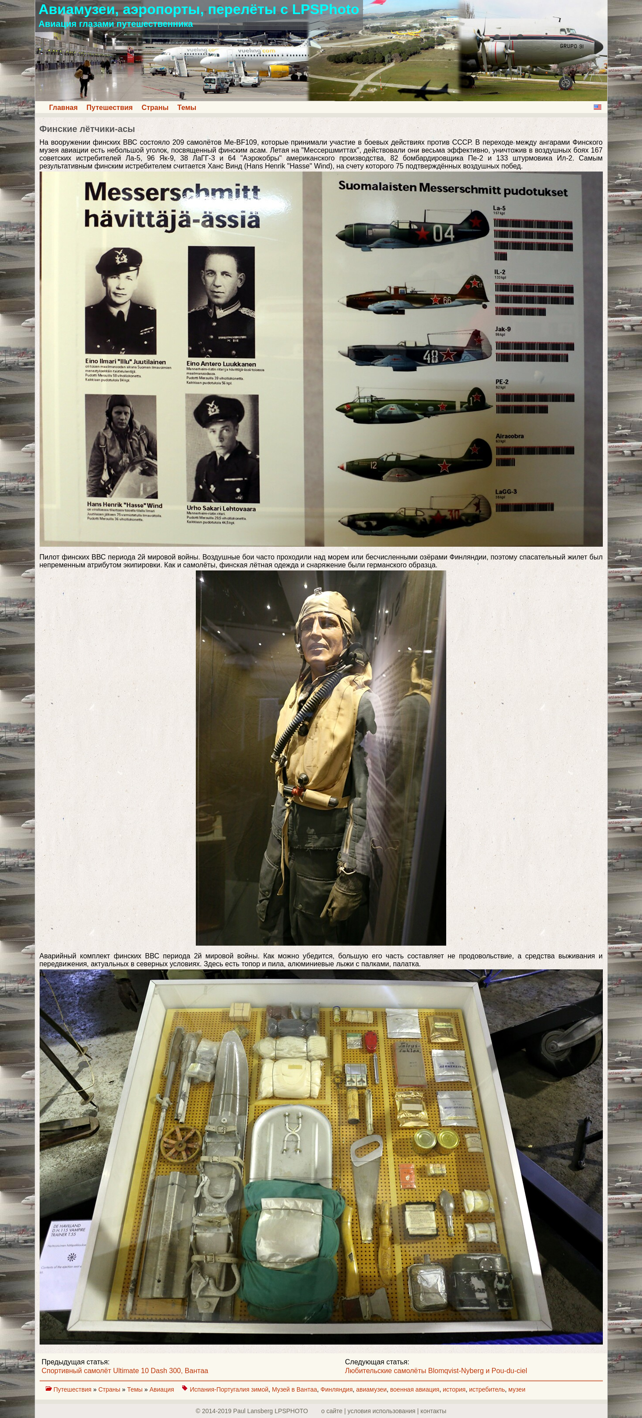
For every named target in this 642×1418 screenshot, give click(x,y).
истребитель (487, 1389)
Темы (186, 107)
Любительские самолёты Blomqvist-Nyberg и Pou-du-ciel (436, 1370)
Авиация (163, 1389)
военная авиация (415, 1389)
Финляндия (336, 1389)
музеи (516, 1389)
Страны (155, 107)
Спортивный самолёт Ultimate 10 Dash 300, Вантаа (125, 1370)
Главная (63, 107)
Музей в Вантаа (294, 1389)
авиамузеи (371, 1389)
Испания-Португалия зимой (229, 1389)
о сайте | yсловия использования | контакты (383, 1410)
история (454, 1389)
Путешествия (110, 107)
